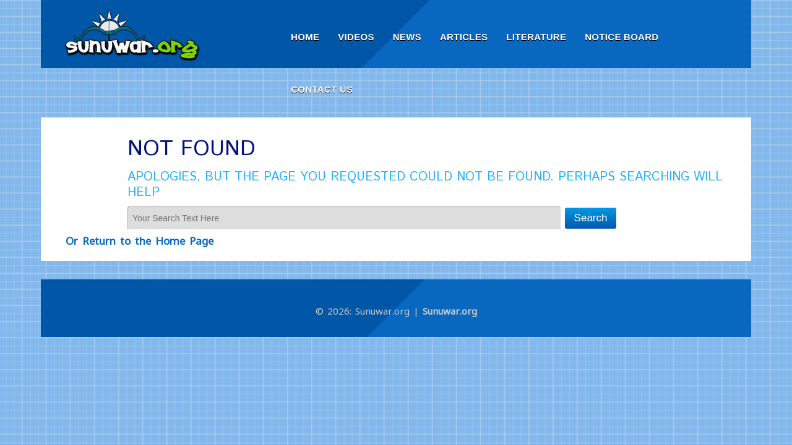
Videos (356, 36)
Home (305, 36)
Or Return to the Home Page (139, 241)
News (407, 36)
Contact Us (322, 89)
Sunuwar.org (450, 311)
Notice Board (621, 36)
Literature (536, 36)
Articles (464, 36)
